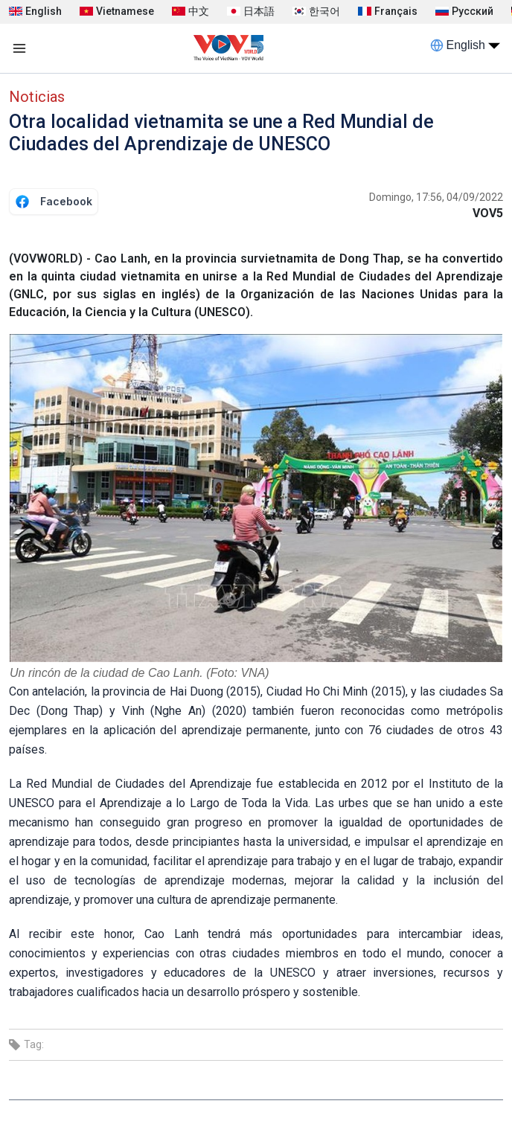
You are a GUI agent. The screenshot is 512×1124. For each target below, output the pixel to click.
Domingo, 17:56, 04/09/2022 (436, 197)
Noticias (37, 97)
